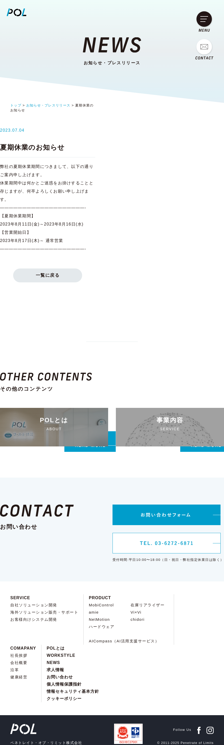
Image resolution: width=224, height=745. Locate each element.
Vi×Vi (136, 591)
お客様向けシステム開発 (33, 599)
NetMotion (99, 599)
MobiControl (101, 584)
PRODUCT (100, 577)
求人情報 (55, 649)
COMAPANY (23, 627)
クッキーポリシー (64, 678)
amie (94, 591)
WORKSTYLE (61, 635)
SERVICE (20, 577)
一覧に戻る (112, 246)
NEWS (53, 642)
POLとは (56, 627)
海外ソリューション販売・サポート (44, 591)
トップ (15, 105)
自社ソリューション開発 (33, 584)
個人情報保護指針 (64, 663)
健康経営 (18, 656)
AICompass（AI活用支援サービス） (124, 620)
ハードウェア (101, 606)
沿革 (14, 649)
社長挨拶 (18, 635)
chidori (138, 599)
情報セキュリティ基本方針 (73, 671)
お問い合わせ (60, 656)
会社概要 (18, 642)
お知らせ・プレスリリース (48, 105)
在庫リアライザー (148, 584)
